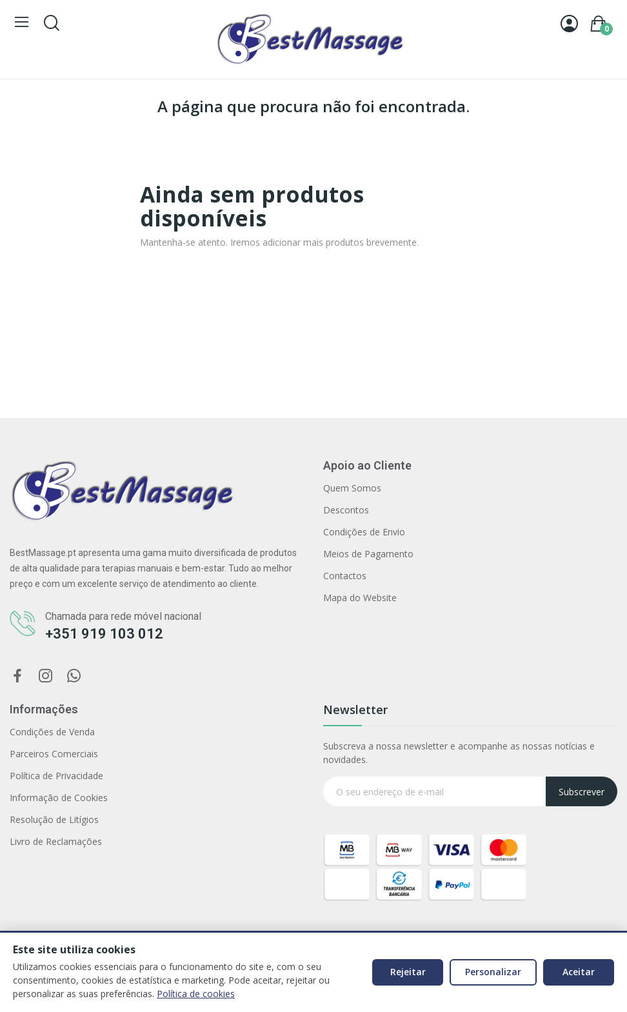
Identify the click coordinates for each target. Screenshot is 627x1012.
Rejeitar (408, 972)
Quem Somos (352, 488)
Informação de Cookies (59, 797)
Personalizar (493, 972)
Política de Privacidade (56, 775)
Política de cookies (196, 993)
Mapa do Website (360, 597)
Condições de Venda (52, 732)
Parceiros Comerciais (54, 754)
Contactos (344, 576)
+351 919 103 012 (104, 634)
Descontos (346, 510)
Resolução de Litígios (54, 819)
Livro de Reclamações (56, 841)
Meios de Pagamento (368, 554)
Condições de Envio (364, 532)
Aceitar (578, 972)
